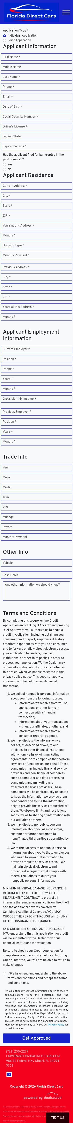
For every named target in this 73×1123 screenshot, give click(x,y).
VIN (5, 507)
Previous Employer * (17, 412)
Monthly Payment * (16, 255)
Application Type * (15, 31)
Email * (8, 97)
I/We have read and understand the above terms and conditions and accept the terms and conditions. (37, 978)
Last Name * (11, 77)
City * (7, 196)
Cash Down (10, 575)
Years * (8, 379)
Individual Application (23, 36)
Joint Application (19, 40)
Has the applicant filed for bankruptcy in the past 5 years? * (33, 157)
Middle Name (12, 67)
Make (6, 478)
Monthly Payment (15, 537)
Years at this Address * (18, 226)
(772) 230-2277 (17, 1052)
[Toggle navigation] (66, 12)
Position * (9, 359)
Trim (6, 497)
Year (6, 468)
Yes (10, 165)
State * (7, 206)
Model (7, 487)
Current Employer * (16, 349)
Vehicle (8, 563)
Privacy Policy (56, 1024)
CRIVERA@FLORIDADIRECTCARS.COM (33, 1056)
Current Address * (15, 186)
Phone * (8, 87)
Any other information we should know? (32, 585)
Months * (9, 236)
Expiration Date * (14, 147)
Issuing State (12, 137)
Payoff (7, 527)
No (9, 169)
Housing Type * (13, 246)
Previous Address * (16, 267)
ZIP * (6, 216)
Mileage (8, 517)
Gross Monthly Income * (19, 399)
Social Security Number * (20, 117)
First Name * (11, 57)
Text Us (57, 1117)
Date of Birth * (13, 107)
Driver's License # (15, 127)
